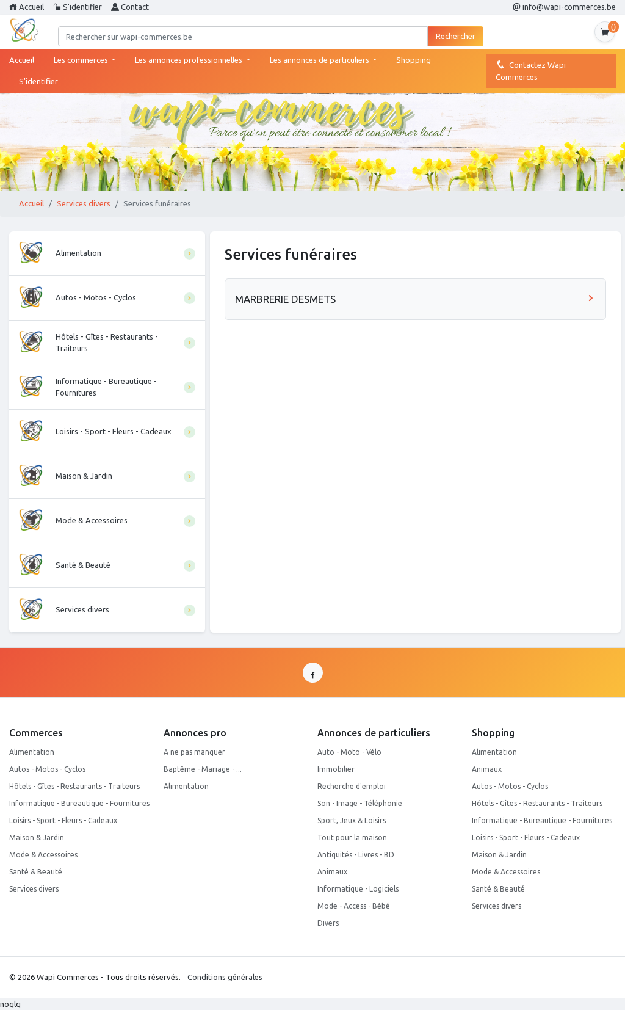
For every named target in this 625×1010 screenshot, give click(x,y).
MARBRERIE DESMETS (415, 299)
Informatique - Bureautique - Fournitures (79, 803)
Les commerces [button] (82, 60)
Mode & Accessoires (43, 855)
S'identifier (77, 6)
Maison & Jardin (36, 837)
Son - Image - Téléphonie (359, 803)
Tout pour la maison (352, 837)
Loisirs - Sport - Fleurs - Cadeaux (63, 820)
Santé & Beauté (35, 872)
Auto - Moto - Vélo (349, 752)
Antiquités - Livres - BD (355, 855)
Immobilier (336, 769)
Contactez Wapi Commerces (531, 70)
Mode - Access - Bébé (353, 906)
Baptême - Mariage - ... (203, 769)
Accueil (26, 6)
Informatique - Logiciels (358, 889)
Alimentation (31, 752)
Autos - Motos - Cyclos (47, 769)
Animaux (332, 872)
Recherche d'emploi (351, 786)
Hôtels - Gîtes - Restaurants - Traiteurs (74, 786)
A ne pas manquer (194, 752)
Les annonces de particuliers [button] (320, 60)
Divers (328, 923)
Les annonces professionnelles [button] (189, 60)
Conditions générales (224, 977)
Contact (130, 6)
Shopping (413, 60)
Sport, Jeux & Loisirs (351, 820)
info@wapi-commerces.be (564, 6)
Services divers (83, 203)
